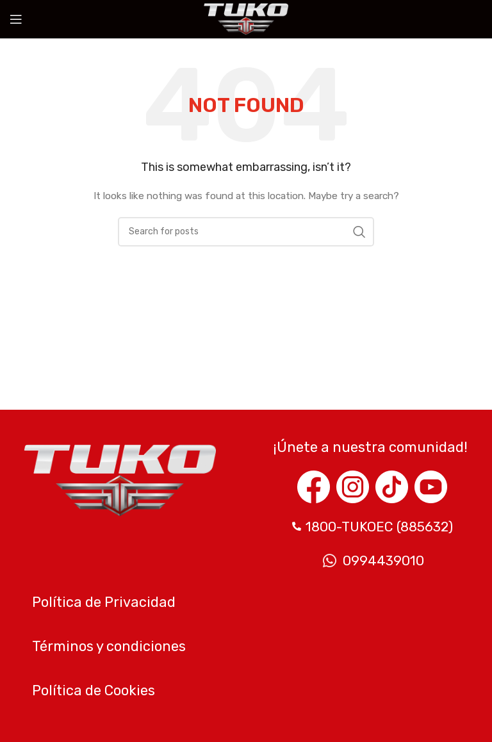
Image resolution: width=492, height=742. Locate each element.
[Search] (246, 231)
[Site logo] (246, 18)
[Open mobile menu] (16, 19)
